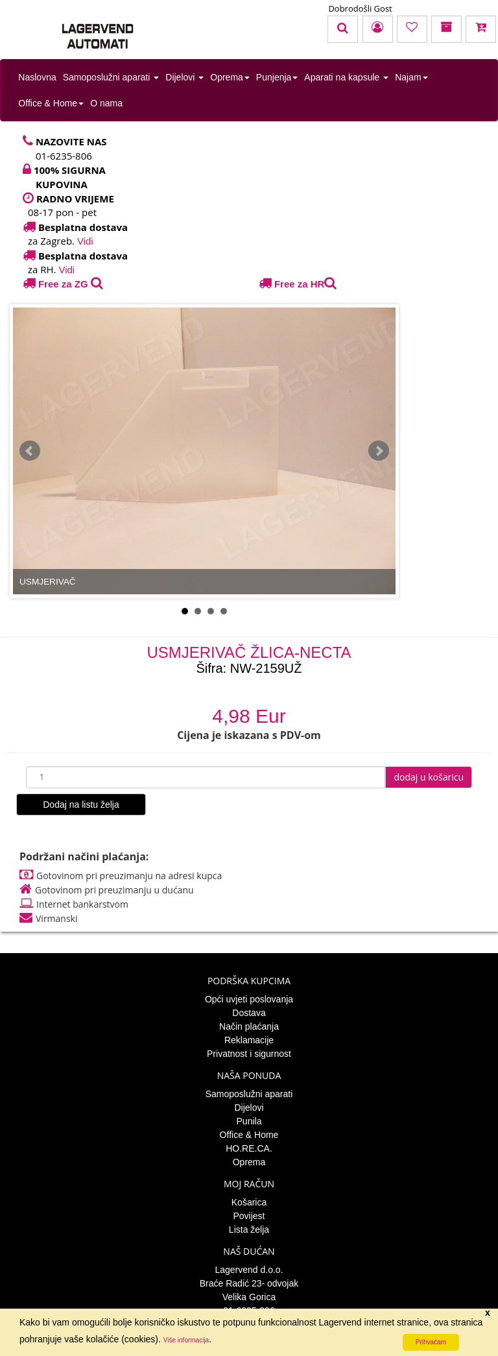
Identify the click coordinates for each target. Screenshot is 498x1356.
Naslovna (37, 77)
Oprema (230, 77)
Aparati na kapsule (346, 77)
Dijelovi (184, 77)
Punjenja (277, 77)
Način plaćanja (249, 1026)
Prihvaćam (431, 1342)
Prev (29, 451)
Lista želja (249, 1229)
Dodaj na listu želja (81, 804)
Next (378, 451)
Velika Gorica (249, 1297)
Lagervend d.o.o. (249, 1270)
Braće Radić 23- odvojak (249, 1283)
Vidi (85, 241)
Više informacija (186, 1340)
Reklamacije (249, 1040)
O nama (106, 103)
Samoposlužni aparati (111, 77)
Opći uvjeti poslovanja (249, 999)
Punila (249, 1121)
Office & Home (51, 103)
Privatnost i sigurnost (249, 1053)
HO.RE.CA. (249, 1148)
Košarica (249, 1202)
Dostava (248, 1013)
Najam (411, 77)
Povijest (249, 1216)
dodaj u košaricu (429, 777)
